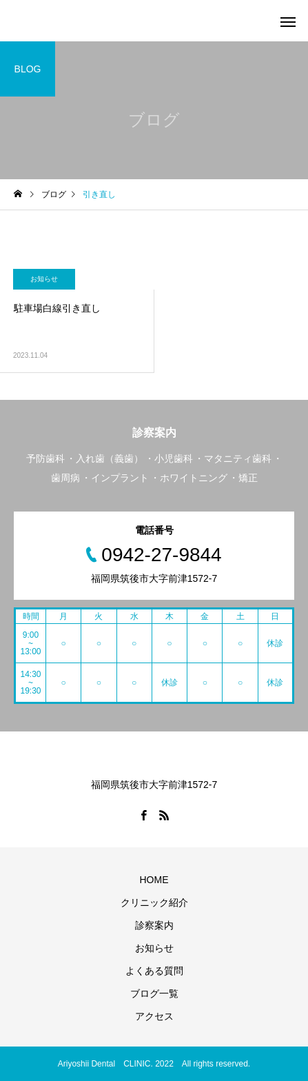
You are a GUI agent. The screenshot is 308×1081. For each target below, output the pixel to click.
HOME (154, 879)
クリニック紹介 (154, 902)
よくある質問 (154, 970)
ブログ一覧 (154, 993)
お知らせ (44, 279)
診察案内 (154, 925)
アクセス (154, 1016)
